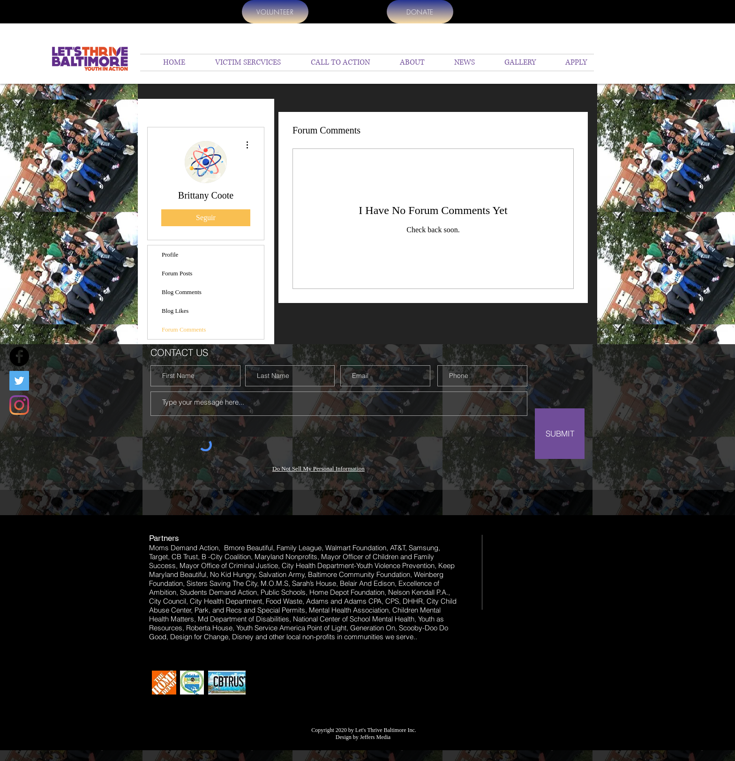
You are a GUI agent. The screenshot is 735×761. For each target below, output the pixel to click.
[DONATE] (420, 11)
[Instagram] (19, 405)
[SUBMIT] (560, 433)
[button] (404, 62)
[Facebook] (19, 356)
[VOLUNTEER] (275, 11)
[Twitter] (19, 381)
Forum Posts (177, 273)
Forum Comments (184, 329)
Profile (170, 254)
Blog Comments (182, 292)
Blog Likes (175, 310)
